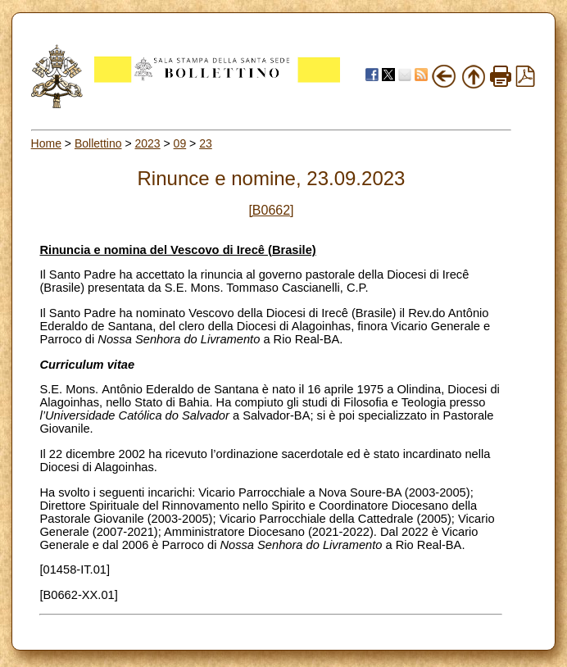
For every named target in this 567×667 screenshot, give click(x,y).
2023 (147, 143)
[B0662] (270, 210)
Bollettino (98, 143)
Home (46, 143)
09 (180, 143)
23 (205, 143)
